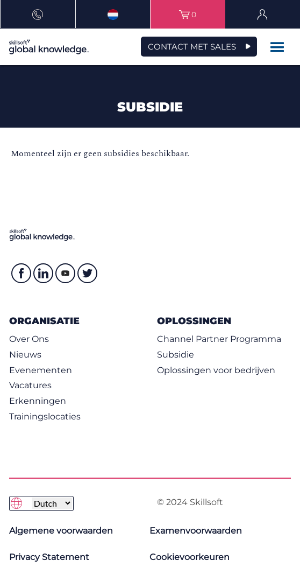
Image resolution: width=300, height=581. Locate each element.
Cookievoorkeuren (189, 557)
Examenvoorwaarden (195, 531)
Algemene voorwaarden (61, 531)
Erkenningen (37, 401)
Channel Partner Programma (219, 339)
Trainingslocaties (45, 416)
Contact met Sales (192, 46)
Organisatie (44, 320)
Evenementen (40, 370)
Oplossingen (194, 320)
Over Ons (29, 339)
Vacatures (30, 385)
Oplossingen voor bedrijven (216, 370)
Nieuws (25, 354)
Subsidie (175, 354)
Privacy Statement (49, 557)
